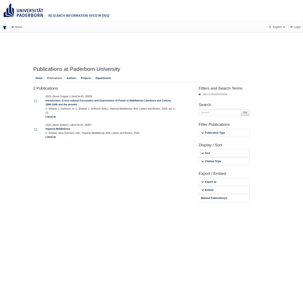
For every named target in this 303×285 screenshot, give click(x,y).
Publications (54, 78)
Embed (207, 190)
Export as (208, 181)
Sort (205, 153)
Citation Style (211, 161)
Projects (86, 78)
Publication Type (213, 132)
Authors (71, 78)
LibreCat (50, 116)
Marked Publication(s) (214, 198)
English (277, 27)
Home (16, 27)
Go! (245, 112)
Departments (103, 78)
